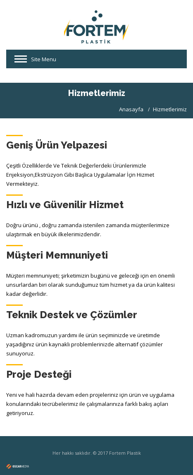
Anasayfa (131, 109)
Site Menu (43, 59)
